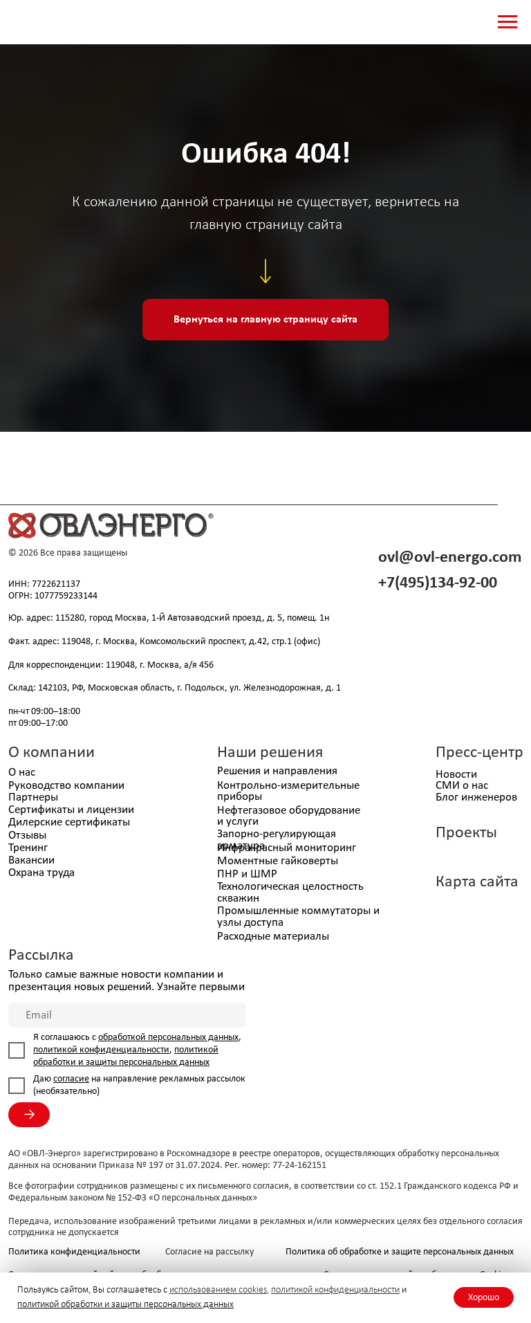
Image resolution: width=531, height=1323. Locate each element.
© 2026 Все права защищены (67, 553)
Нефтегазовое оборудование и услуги (288, 816)
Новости (456, 775)
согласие (71, 1079)
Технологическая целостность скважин (290, 892)
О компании (51, 753)
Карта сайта (477, 882)
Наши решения (270, 753)
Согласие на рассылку (209, 1252)
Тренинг (28, 848)
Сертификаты (41, 810)
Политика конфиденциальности (74, 1252)
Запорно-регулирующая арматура (276, 840)
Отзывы (27, 835)
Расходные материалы (273, 936)
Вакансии (31, 860)
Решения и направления (277, 771)
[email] (126, 1015)
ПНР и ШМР (247, 874)
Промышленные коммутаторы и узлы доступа (298, 917)
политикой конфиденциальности (335, 1290)
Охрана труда (41, 873)
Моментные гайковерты (277, 861)
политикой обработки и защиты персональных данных (125, 1304)
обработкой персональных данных (168, 1037)
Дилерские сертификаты (69, 822)
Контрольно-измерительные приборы (288, 791)
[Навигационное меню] (507, 22)
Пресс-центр (479, 753)
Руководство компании (66, 786)
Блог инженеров (476, 797)
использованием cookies (218, 1290)
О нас (21, 772)
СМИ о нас (462, 786)
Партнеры (33, 797)
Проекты (466, 833)
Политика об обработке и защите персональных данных (400, 1252)
